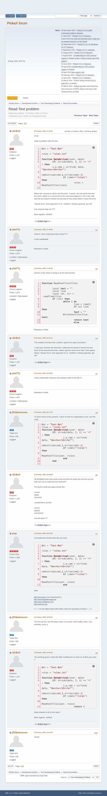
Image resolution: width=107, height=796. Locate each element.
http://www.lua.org (40, 604)
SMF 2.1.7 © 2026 (11, 793)
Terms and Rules (88, 793)
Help (79, 793)
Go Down (12, 123)
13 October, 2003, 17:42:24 (43, 131)
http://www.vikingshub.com (44, 602)
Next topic (93, 115)
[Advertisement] (53, 6)
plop (14, 533)
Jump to (64, 777)
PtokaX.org (78, 86)
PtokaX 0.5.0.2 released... (82, 78)
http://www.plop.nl (40, 597)
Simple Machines (24, 793)
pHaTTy (16, 229)
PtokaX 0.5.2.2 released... (82, 36)
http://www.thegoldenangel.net (45, 600)
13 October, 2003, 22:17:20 (43, 412)
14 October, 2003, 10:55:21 (43, 617)
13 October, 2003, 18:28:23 (43, 373)
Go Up (10, 766)
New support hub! (78, 72)
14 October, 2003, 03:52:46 (43, 533)
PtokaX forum (17, 23)
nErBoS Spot (42, 221)
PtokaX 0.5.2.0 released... (83, 53)
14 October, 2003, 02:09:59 (43, 474)
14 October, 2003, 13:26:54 (43, 732)
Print (96, 123)
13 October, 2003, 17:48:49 (43, 229)
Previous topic (80, 115)
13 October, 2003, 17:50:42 (43, 268)
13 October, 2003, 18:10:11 (43, 338)
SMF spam (24, 776)
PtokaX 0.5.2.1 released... (86, 50)
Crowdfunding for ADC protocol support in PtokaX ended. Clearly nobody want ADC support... (80, 58)
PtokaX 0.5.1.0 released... (82, 64)
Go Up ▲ (98, 793)
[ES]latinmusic (20, 412)
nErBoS (16, 131)
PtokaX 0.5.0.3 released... (85, 75)
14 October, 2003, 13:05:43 (43, 652)
